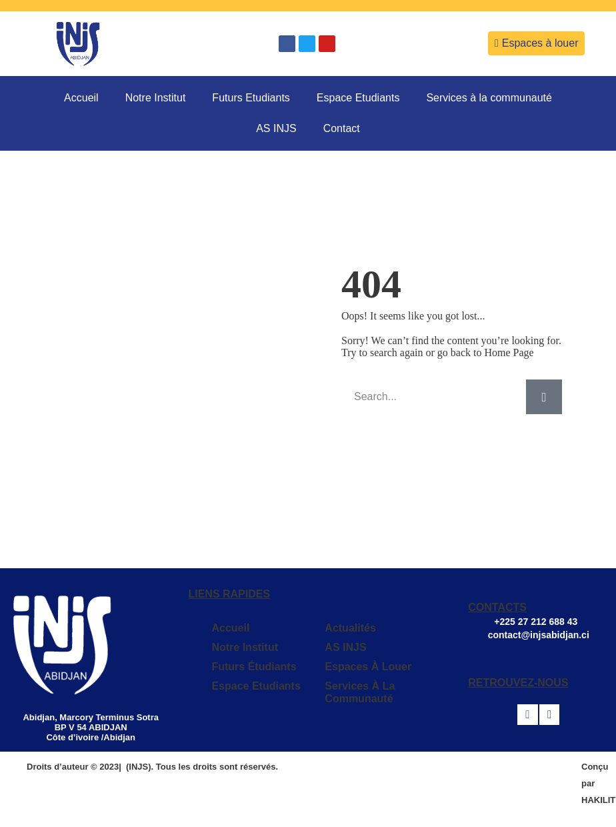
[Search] (544, 396)
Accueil (81, 97)
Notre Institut (155, 97)
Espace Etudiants (358, 97)
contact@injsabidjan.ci (538, 635)
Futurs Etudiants (251, 97)
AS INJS (276, 128)
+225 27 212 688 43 (537, 621)
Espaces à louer (368, 666)
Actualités (350, 628)
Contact (341, 128)
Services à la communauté (489, 97)
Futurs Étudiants (253, 666)
